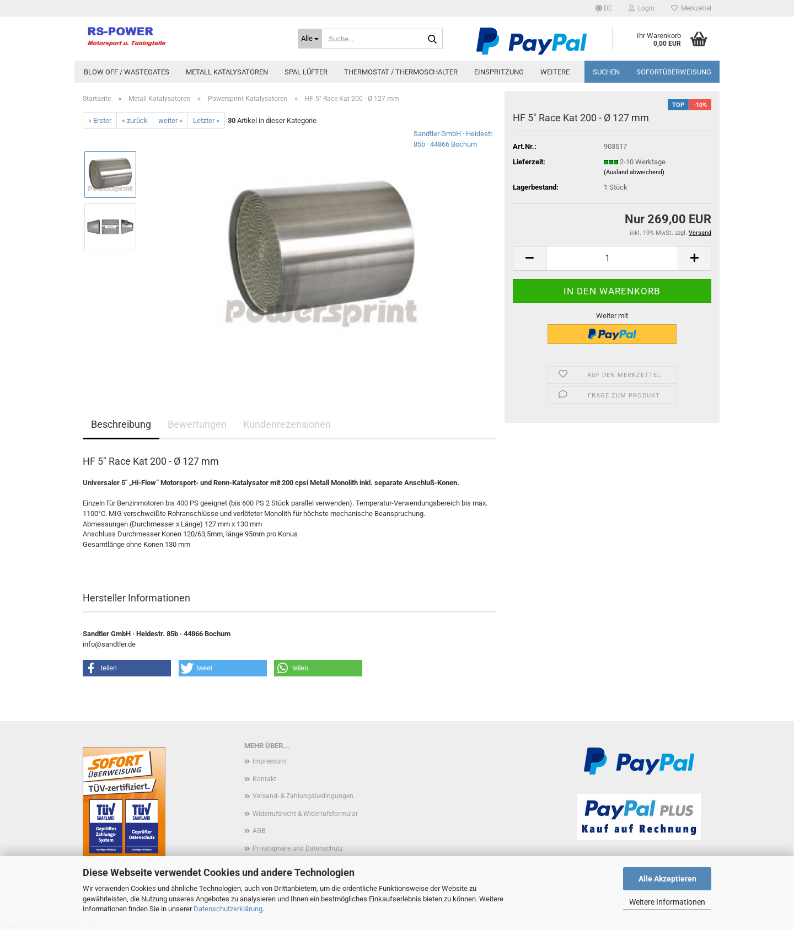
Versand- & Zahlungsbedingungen (303, 796)
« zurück (135, 120)
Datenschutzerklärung (228, 909)
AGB (259, 831)
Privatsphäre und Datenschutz (298, 848)
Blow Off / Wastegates (126, 72)
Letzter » (206, 120)
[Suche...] (310, 39)
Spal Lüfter (306, 72)
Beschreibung (121, 424)
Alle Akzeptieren (667, 878)
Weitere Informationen (667, 901)
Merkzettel (691, 8)
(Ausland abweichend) (634, 172)
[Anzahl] (612, 258)
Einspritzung (499, 72)
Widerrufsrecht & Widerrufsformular (305, 814)
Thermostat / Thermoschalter (401, 72)
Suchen (606, 72)
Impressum (269, 761)
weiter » (170, 120)
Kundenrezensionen (287, 424)
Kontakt (264, 779)
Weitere (555, 72)
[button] (603, 8)
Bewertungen (197, 424)
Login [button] (641, 8)
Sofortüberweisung (673, 72)
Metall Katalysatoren (227, 72)
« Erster (99, 120)
